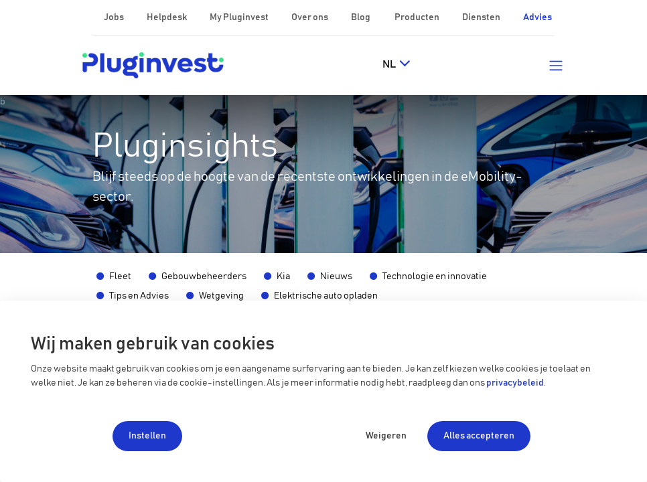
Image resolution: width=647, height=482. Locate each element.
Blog (361, 17)
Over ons (310, 17)
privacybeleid (515, 383)
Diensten (482, 17)
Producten (417, 17)
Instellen (147, 435)
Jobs (114, 17)
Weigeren (386, 435)
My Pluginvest (240, 17)
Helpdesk (167, 17)
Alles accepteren (478, 435)
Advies (537, 17)
